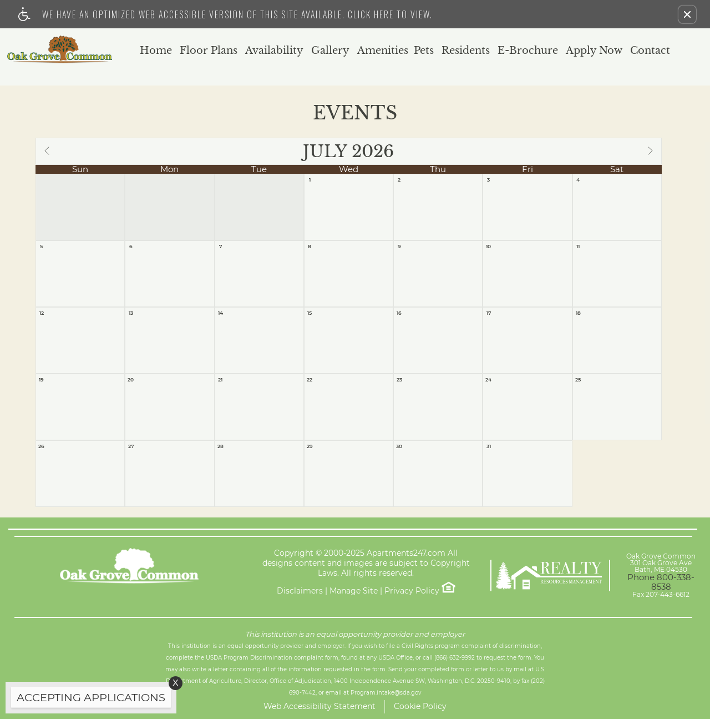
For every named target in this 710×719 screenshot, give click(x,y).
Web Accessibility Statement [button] (319, 706)
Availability (274, 51)
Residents (466, 51)
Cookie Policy (420, 706)
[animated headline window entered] (88, 700)
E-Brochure (528, 51)
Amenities (382, 51)
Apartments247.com (406, 553)
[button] (687, 14)
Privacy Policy (411, 591)
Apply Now (594, 51)
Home (156, 51)
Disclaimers (300, 591)
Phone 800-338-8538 (660, 582)
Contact (650, 51)
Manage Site (353, 591)
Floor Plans (208, 51)
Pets (424, 51)
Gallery (330, 51)
